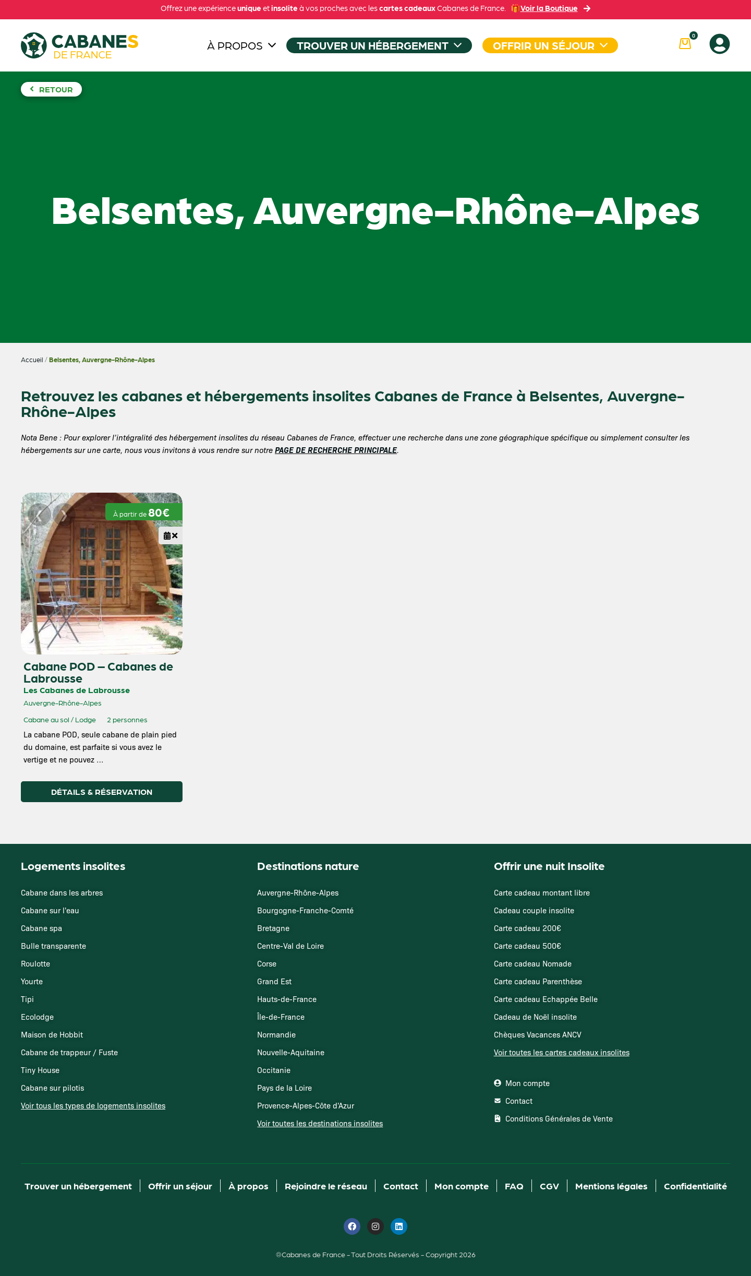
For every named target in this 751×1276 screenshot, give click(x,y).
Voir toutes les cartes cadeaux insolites (561, 1052)
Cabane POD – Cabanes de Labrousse (98, 671)
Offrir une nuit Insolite (549, 865)
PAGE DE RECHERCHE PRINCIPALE (336, 449)
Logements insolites (73, 865)
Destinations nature (308, 865)
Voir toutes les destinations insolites (320, 1123)
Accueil (32, 359)
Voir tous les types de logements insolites (93, 1105)
